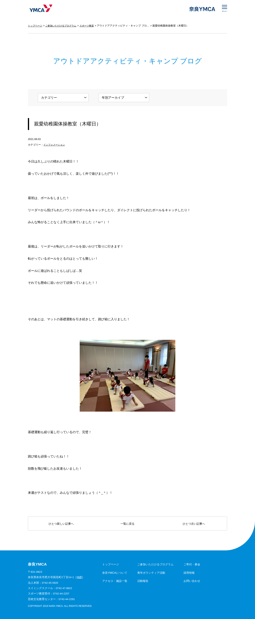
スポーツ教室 (91, 25)
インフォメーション (55, 144)
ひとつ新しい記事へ (61, 523)
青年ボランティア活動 (151, 572)
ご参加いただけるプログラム (63, 25)
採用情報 (189, 572)
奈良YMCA (40, 9)
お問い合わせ (191, 581)
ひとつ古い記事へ (194, 523)
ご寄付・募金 (191, 564)
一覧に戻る (127, 523)
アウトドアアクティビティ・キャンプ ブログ (128, 25)
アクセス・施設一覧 (114, 581)
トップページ (35, 25)
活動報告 (142, 581)
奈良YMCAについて (114, 572)
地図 (79, 577)
